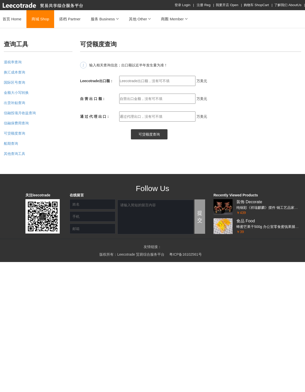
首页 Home (12, 19)
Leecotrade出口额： (96, 81)
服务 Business (105, 19)
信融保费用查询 (16, 123)
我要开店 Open (227, 5)
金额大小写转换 (16, 93)
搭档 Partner (69, 19)
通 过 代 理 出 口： (95, 116)
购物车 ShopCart (256, 5)
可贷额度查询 (14, 133)
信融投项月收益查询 (20, 113)
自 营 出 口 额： (92, 99)
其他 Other (140, 19)
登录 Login (182, 5)
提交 (199, 216)
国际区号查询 (14, 82)
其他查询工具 (14, 154)
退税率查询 (13, 62)
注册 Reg (203, 5)
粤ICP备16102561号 (185, 254)
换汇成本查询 (14, 72)
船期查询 (11, 143)
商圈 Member (174, 19)
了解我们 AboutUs (287, 5)
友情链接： (152, 247)
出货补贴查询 (14, 103)
